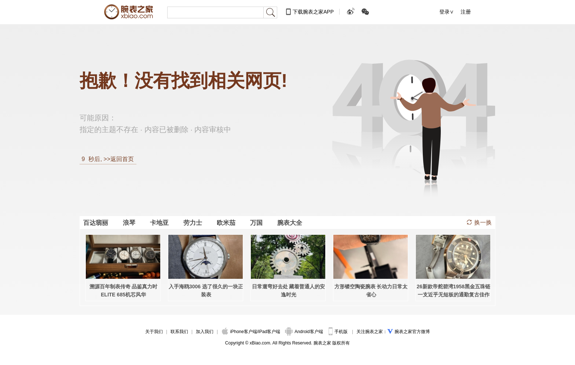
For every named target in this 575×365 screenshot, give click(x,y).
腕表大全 (289, 222)
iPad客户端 (269, 331)
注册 (466, 12)
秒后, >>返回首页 (107, 159)
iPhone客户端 (239, 331)
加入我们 (204, 331)
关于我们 (154, 331)
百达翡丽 (95, 222)
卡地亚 (159, 222)
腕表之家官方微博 (412, 331)
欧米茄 (226, 222)
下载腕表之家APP (313, 12)
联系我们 (179, 331)
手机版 (339, 331)
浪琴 (129, 222)
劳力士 (192, 222)
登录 (444, 12)
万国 (256, 222)
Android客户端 (304, 331)
